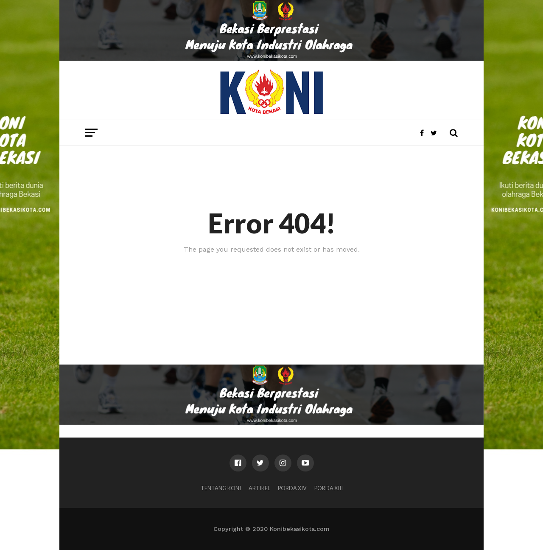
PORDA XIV (292, 488)
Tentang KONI (221, 488)
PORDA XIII (328, 488)
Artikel (259, 488)
